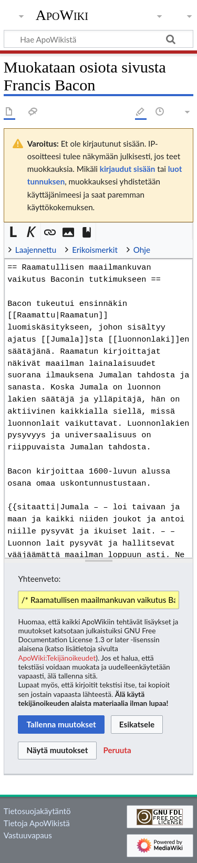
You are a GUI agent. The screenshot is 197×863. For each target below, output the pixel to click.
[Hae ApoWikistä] (98, 38)
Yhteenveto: (39, 578)
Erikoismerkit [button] (95, 249)
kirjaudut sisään (127, 168)
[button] (13, 232)
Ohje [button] (141, 249)
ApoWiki (62, 15)
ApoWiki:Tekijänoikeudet (57, 657)
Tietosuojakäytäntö (37, 811)
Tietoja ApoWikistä (37, 823)
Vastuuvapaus (28, 835)
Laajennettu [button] (35, 249)
